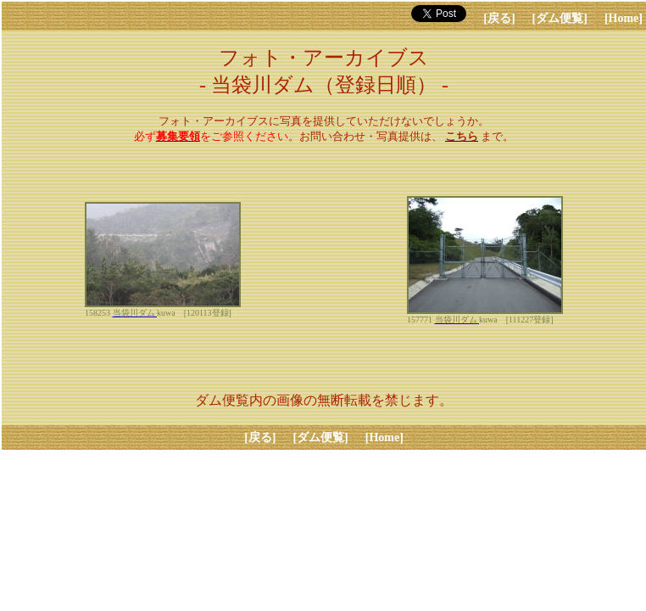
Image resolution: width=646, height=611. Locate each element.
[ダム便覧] (560, 18)
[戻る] (499, 18)
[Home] (623, 18)
